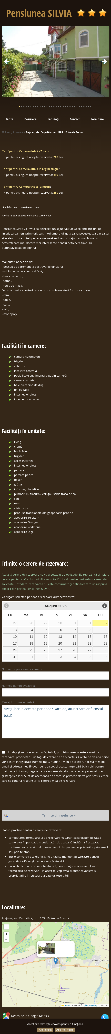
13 (60, 636)
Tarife (9, 119)
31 (15, 657)
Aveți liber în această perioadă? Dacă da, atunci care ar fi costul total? (55, 721)
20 (60, 643)
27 (60, 650)
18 (31, 643)
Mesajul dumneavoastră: (18, 702)
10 (15, 636)
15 (89, 636)
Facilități (53, 119)
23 (105, 643)
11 (31, 636)
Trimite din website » (59, 815)
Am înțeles (45, 1029)
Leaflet (66, 1005)
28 (74, 650)
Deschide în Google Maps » (25, 1016)
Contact (74, 119)
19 (45, 643)
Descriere (30, 119)
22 (89, 643)
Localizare (97, 119)
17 (15, 643)
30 (105, 650)
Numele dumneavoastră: (18, 686)
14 (74, 636)
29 (89, 650)
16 (105, 636)
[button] (56, 961)
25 (31, 650)
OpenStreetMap (90, 1005)
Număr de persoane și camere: (22, 669)
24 (15, 650)
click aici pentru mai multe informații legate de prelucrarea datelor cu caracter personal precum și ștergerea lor (55, 771)
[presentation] (27, 796)
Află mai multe (65, 1029)
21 (74, 643)
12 (45, 636)
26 (45, 650)
